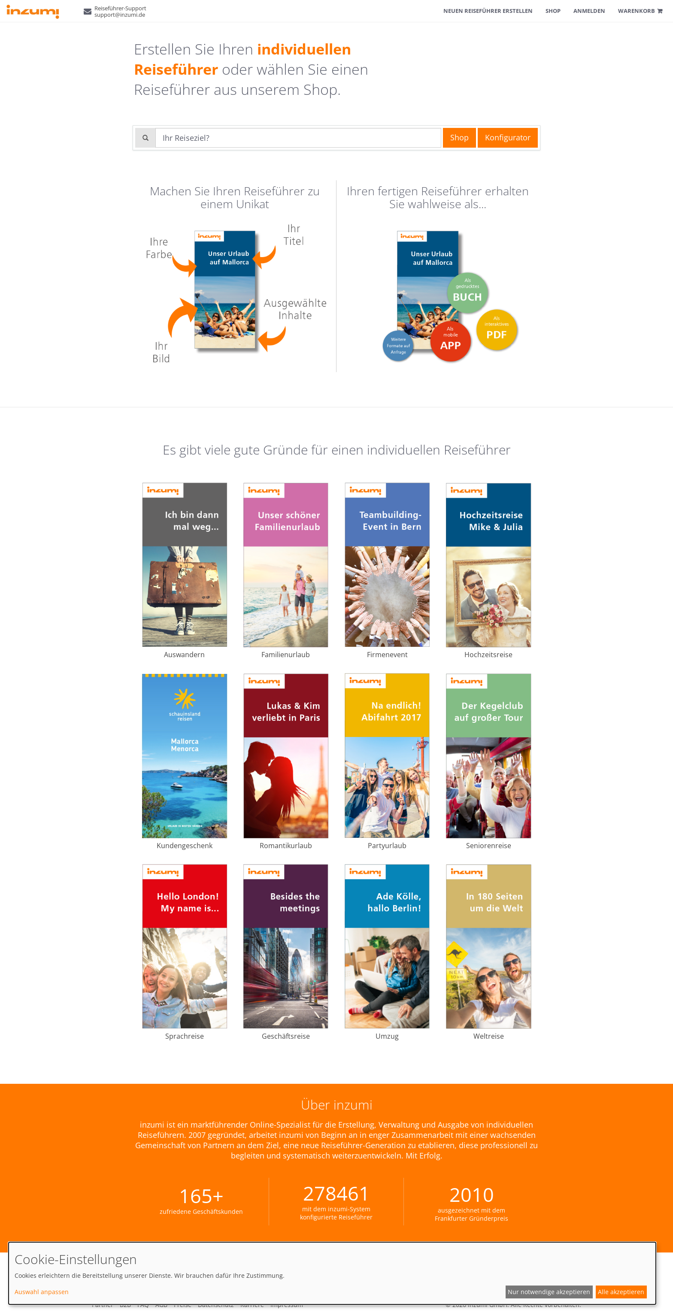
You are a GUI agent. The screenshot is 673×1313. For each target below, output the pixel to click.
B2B (125, 1305)
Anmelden (589, 11)
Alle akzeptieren (621, 1292)
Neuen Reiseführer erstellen (488, 11)
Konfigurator (508, 137)
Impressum (286, 1305)
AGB (161, 1305)
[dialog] (332, 1273)
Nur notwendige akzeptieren (549, 1292)
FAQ (143, 1305)
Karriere (252, 1305)
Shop (553, 11)
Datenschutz (216, 1305)
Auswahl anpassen (42, 1292)
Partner (102, 1305)
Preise (182, 1305)
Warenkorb (636, 11)
